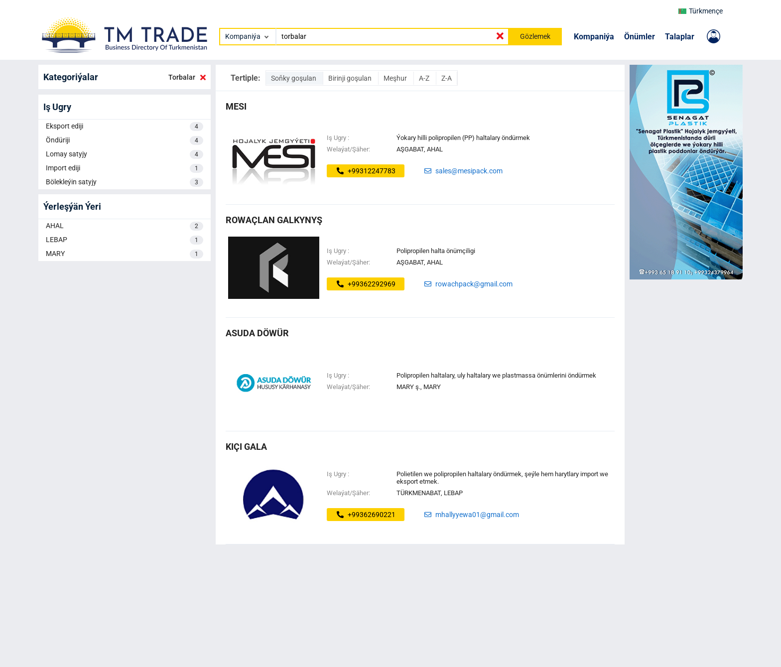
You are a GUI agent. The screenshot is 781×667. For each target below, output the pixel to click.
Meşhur (396, 78)
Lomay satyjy (124, 154)
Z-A (446, 78)
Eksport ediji (124, 126)
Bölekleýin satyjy (124, 182)
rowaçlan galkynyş (274, 220)
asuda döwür (257, 333)
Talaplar (679, 36)
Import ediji (124, 168)
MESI (236, 106)
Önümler (639, 36)
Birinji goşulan (350, 78)
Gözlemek (535, 36)
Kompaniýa (594, 36)
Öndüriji (124, 140)
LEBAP (124, 240)
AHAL (124, 226)
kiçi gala (246, 446)
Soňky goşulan (294, 78)
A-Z (425, 78)
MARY (124, 254)
